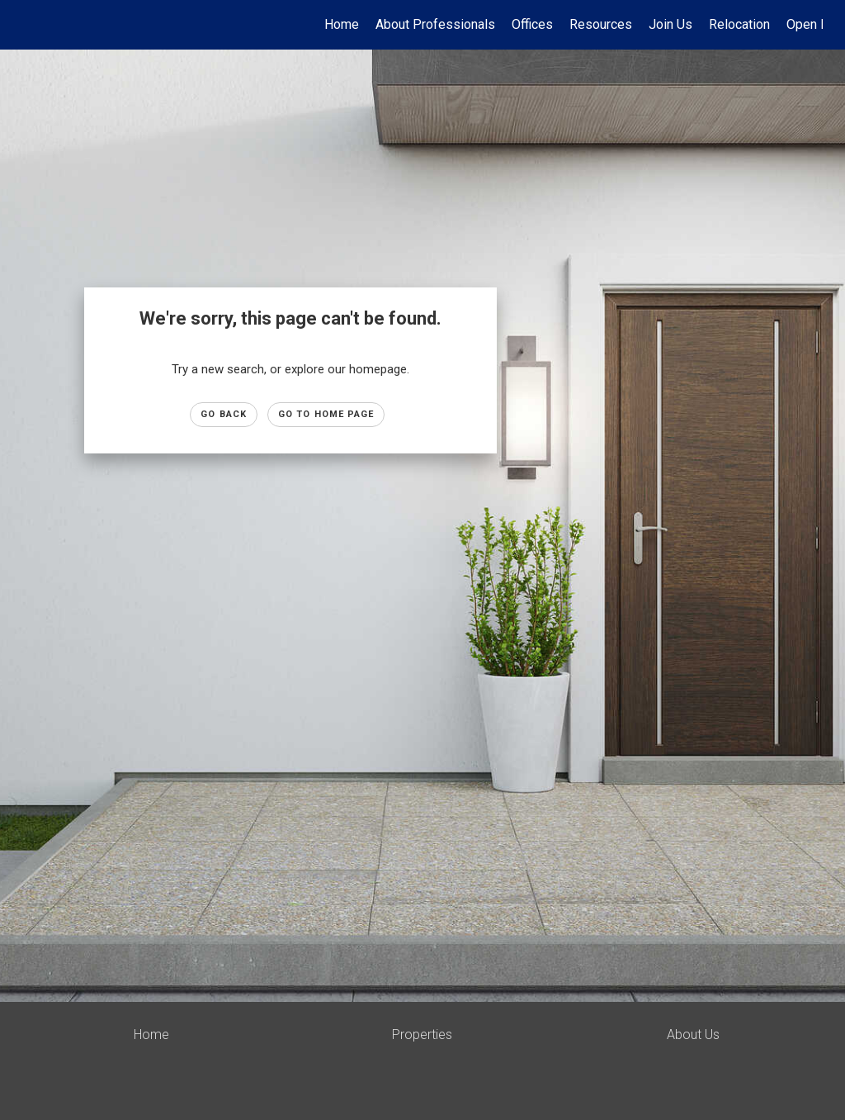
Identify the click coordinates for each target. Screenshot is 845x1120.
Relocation (739, 24)
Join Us (670, 24)
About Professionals (435, 24)
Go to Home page (326, 414)
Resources (600, 24)
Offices (532, 24)
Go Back (224, 414)
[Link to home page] (31, 25)
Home (341, 24)
